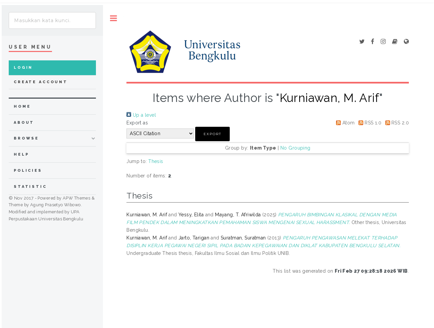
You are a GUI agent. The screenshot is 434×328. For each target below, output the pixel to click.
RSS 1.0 (368, 122)
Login (23, 67)
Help (21, 154)
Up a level (141, 115)
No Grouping (295, 148)
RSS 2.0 (396, 122)
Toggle (113, 18)
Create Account (41, 82)
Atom (344, 122)
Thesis (155, 161)
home (22, 106)
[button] (212, 134)
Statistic (30, 186)
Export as (137, 122)
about (24, 122)
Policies (28, 170)
